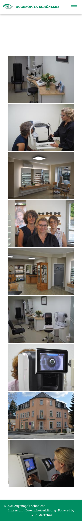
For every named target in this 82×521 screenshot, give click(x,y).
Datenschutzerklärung (41, 510)
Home (35, 34)
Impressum (16, 510)
